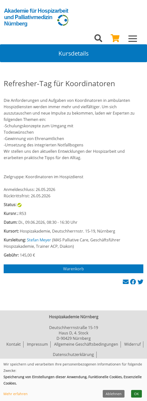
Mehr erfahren (15, 393)
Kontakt (13, 344)
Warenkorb (73, 268)
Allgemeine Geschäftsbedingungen (86, 344)
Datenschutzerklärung (73, 354)
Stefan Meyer (39, 240)
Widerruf (132, 344)
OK (136, 393)
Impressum (37, 344)
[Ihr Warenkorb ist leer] (115, 39)
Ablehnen (114, 393)
